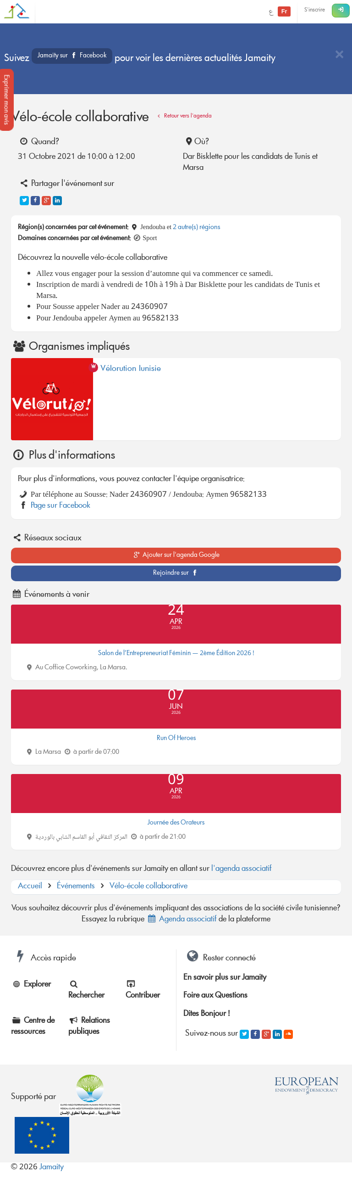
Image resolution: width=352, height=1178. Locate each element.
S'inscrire (314, 10)
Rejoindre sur (176, 573)
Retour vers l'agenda (183, 116)
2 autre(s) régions (196, 227)
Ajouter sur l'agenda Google (176, 555)
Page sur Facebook (60, 506)
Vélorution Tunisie (130, 370)
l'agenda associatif (241, 869)
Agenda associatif (181, 919)
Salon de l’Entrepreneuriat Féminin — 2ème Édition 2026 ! (176, 653)
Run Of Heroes (176, 738)
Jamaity (51, 1167)
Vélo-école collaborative (148, 886)
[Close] (339, 55)
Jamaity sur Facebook (72, 56)
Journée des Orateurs (176, 823)
